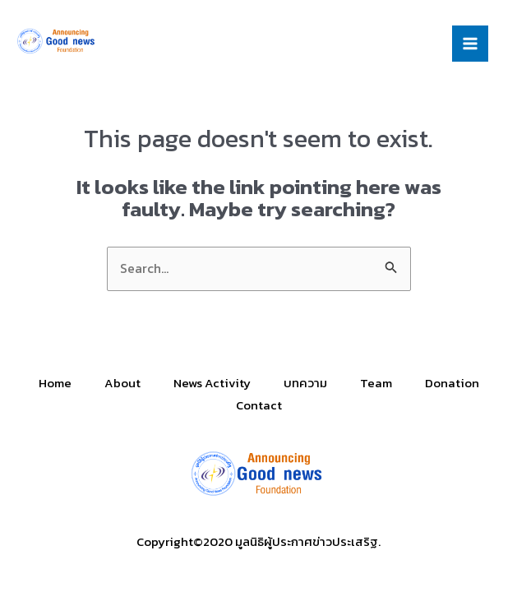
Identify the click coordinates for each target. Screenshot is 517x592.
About (122, 382)
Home (55, 382)
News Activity (212, 382)
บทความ (305, 382)
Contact (259, 404)
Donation (452, 382)
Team (376, 382)
